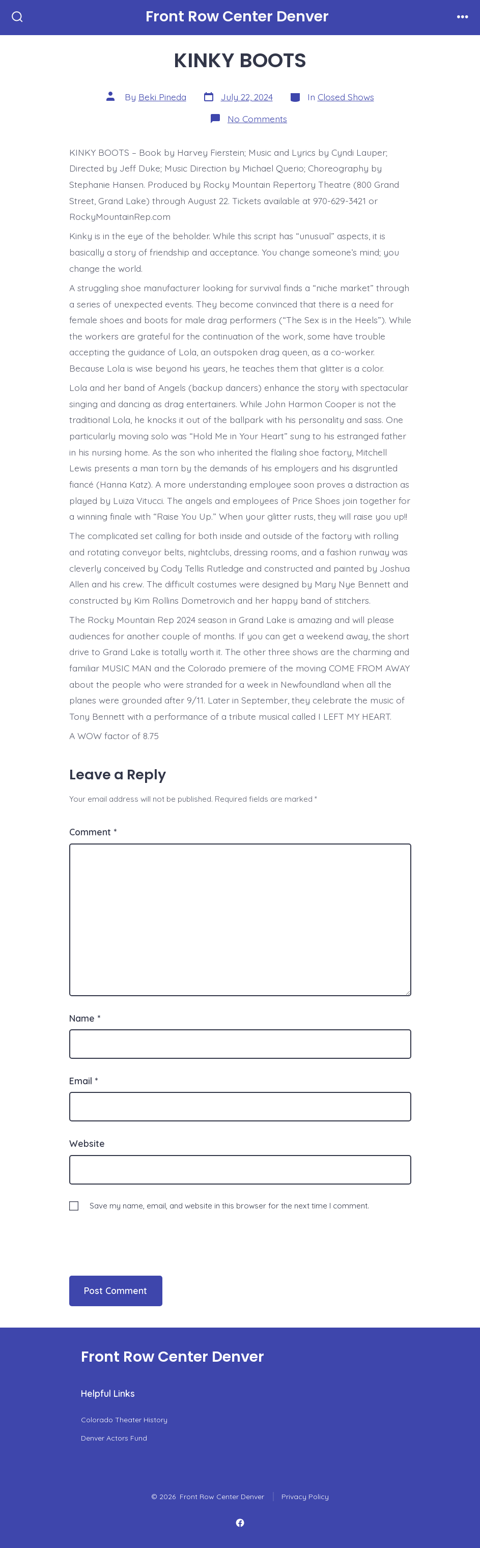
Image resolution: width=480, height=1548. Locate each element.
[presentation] (139, 1233)
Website (87, 1143)
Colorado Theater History (124, 1419)
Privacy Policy (305, 1496)
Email (83, 1080)
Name (84, 1018)
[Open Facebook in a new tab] (240, 1522)
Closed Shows (346, 96)
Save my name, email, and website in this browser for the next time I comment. (229, 1206)
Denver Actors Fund (114, 1438)
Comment (93, 831)
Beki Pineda (162, 96)
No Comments (257, 118)
